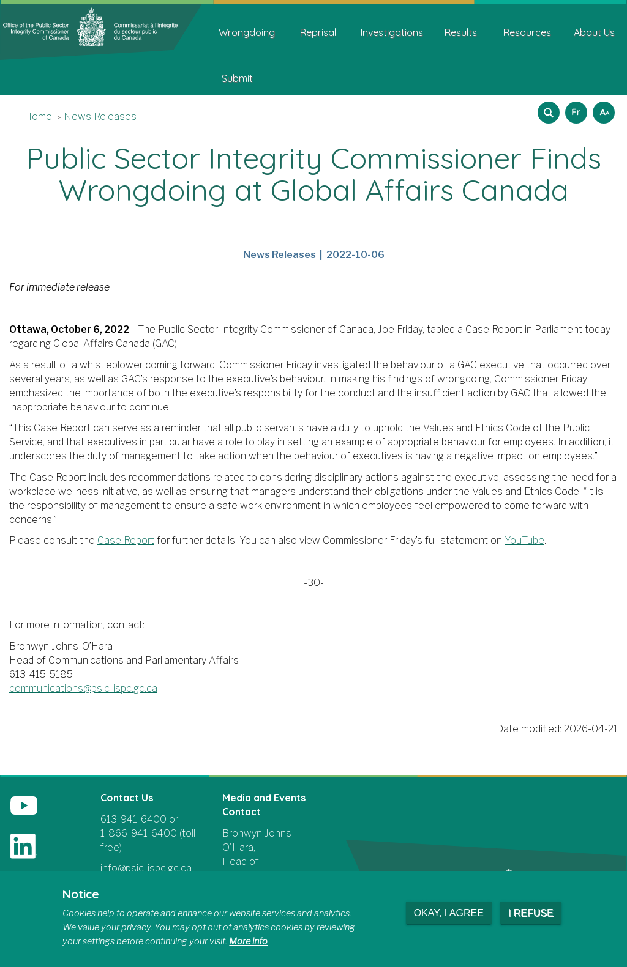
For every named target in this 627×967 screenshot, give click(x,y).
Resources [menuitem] (527, 32)
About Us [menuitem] (594, 32)
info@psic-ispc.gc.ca (146, 868)
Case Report (125, 540)
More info (248, 941)
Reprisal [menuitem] (318, 32)
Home (38, 116)
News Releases (100, 116)
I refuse (531, 913)
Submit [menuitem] (237, 78)
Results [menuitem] (461, 32)
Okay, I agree (449, 913)
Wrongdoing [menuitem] (247, 32)
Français (574, 108)
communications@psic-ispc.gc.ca (83, 688)
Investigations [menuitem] (392, 32)
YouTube (524, 540)
